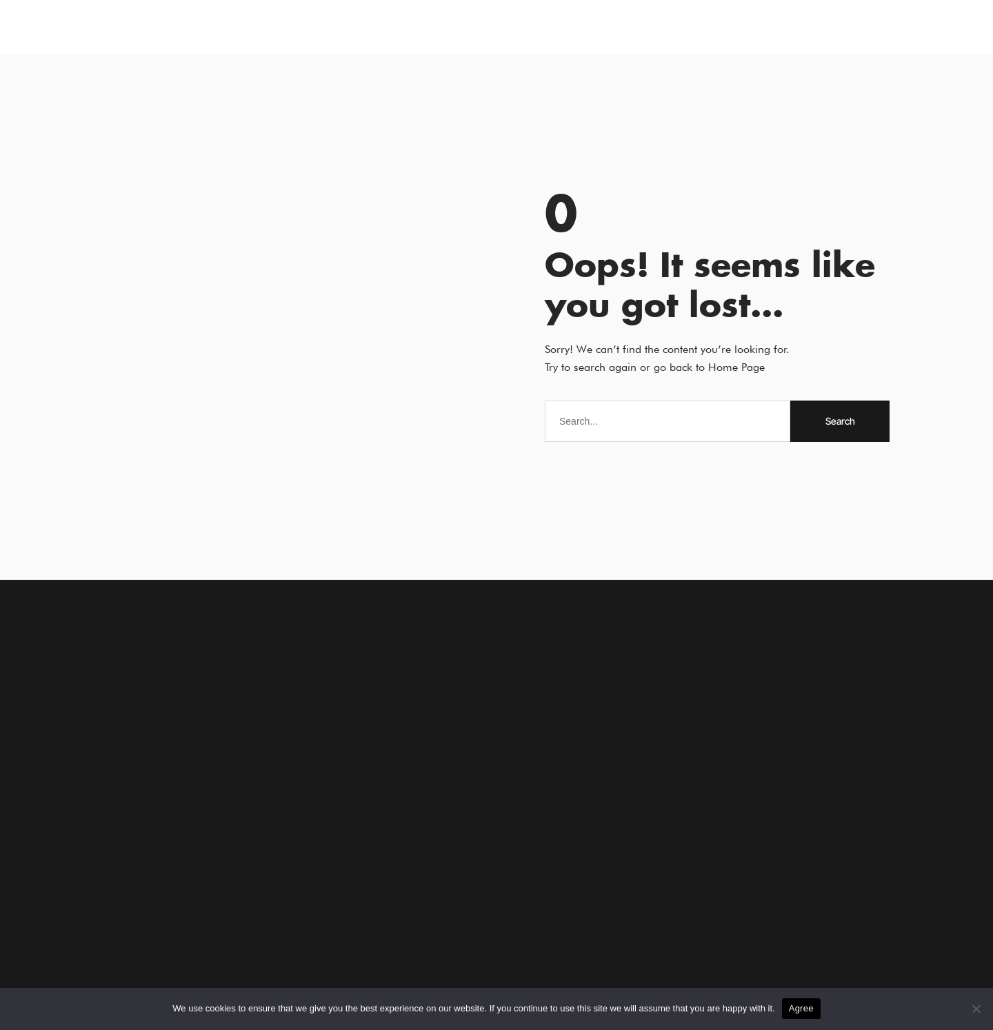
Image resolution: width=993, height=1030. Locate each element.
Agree (801, 1008)
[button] (66, 28)
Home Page (736, 367)
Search (840, 421)
